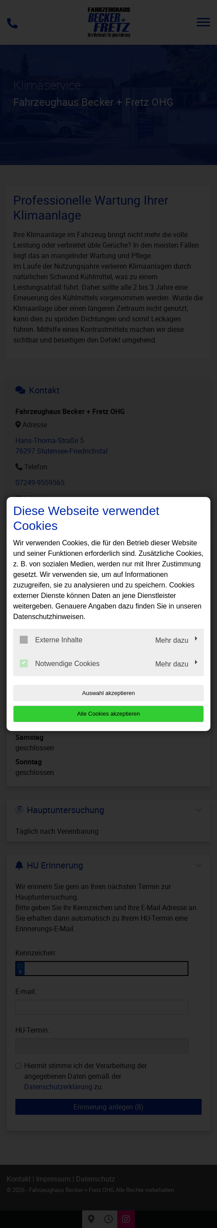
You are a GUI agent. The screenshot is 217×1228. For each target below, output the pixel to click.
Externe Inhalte (51, 640)
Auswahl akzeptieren (108, 693)
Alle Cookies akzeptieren (108, 713)
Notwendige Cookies (60, 663)
